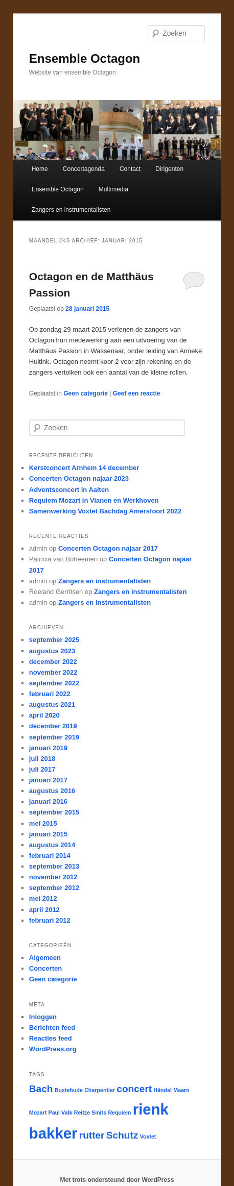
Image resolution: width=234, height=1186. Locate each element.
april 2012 (44, 909)
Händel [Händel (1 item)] (162, 1090)
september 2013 (54, 866)
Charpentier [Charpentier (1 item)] (99, 1090)
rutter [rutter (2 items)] (92, 1135)
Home (40, 168)
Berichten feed (52, 1027)
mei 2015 (43, 823)
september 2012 (54, 888)
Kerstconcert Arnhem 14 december (84, 468)
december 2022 (53, 661)
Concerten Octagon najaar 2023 (79, 478)
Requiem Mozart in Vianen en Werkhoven (94, 500)
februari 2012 (50, 920)
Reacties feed (50, 1038)
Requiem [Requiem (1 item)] (119, 1112)
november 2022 (53, 672)
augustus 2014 (52, 845)
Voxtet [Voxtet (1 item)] (148, 1136)
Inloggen (43, 1017)
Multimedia (113, 189)
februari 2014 (50, 855)
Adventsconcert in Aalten (69, 489)
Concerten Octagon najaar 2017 (108, 548)
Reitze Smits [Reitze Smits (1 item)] (90, 1112)
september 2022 (54, 683)
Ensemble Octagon (84, 58)
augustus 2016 (52, 791)
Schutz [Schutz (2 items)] (122, 1135)
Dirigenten (169, 168)
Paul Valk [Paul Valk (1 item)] (61, 1112)
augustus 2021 (52, 704)
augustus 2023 (52, 651)
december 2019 (53, 726)
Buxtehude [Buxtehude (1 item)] (69, 1090)
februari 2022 (50, 694)
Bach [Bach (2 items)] (41, 1088)
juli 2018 (42, 758)
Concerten (45, 968)
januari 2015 (48, 834)
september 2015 (54, 812)
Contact (130, 168)
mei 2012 (43, 898)
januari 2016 (48, 801)
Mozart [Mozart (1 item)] (37, 1112)
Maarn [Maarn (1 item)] (181, 1090)
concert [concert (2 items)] (134, 1088)
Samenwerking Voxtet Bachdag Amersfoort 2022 (105, 511)
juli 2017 (42, 769)
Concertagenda (84, 168)
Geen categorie (85, 393)
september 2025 (54, 640)
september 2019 (54, 737)
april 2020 (44, 715)
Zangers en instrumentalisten (71, 209)
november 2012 (53, 877)
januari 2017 (48, 780)
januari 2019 (48, 748)
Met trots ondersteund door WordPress (117, 1179)
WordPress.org (53, 1049)
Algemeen (45, 957)
